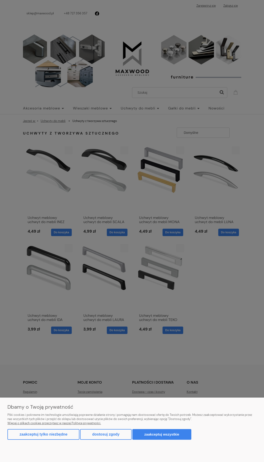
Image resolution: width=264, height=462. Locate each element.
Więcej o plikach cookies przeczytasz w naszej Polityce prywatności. (54, 423)
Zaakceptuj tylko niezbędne (43, 434)
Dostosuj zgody (105, 434)
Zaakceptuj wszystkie (161, 434)
